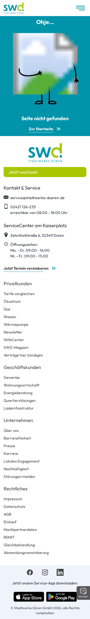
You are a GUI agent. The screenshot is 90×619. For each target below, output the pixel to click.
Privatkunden (18, 283)
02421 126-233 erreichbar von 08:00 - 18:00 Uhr (36, 209)
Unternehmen (18, 420)
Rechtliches (16, 489)
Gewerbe (12, 377)
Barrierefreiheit (17, 438)
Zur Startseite (41, 128)
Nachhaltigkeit (16, 468)
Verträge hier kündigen (23, 355)
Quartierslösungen (20, 400)
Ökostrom (12, 301)
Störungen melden (19, 476)
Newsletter (13, 332)
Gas (7, 309)
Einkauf (10, 521)
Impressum (13, 498)
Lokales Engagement (22, 461)
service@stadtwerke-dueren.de (34, 197)
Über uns (11, 430)
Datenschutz (14, 506)
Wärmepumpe (16, 324)
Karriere (11, 453)
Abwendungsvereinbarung (26, 552)
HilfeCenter (14, 339)
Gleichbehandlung (19, 544)
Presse (9, 445)
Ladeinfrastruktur (19, 408)
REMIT (9, 537)
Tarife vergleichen (19, 293)
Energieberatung (18, 392)
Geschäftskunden (22, 367)
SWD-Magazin (16, 347)
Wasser (10, 316)
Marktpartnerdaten (20, 529)
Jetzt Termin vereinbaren (26, 268)
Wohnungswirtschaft (21, 385)
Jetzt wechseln (23, 172)
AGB (7, 514)
